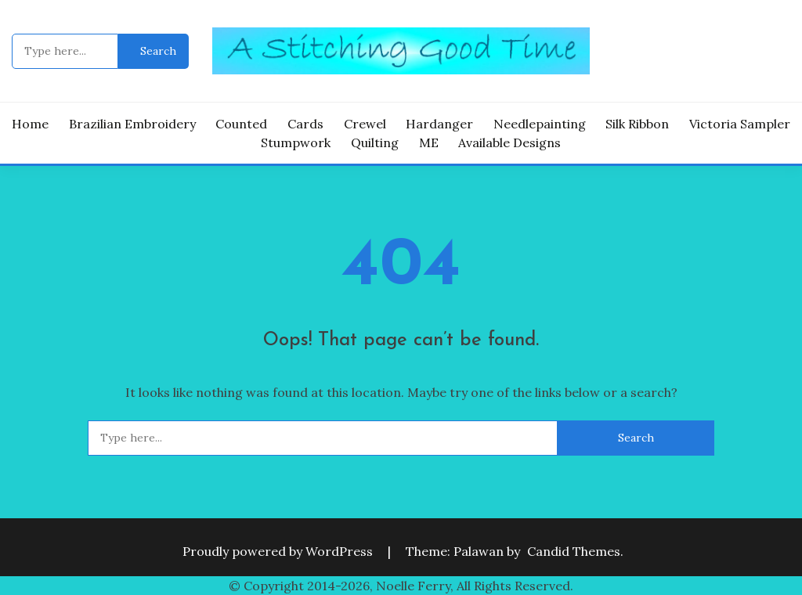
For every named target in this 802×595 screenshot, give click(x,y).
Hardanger (439, 124)
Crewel (365, 124)
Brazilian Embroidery (132, 124)
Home (30, 124)
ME (429, 142)
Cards (305, 124)
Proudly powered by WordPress (279, 551)
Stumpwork (296, 142)
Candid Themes (573, 551)
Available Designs (509, 142)
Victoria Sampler (739, 124)
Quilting (375, 142)
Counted (241, 124)
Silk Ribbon (637, 124)
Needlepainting (539, 124)
